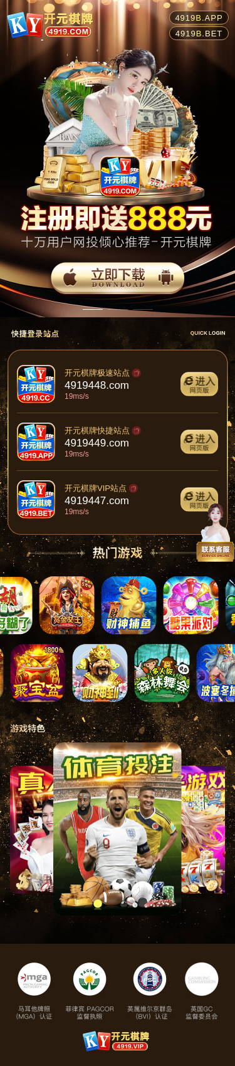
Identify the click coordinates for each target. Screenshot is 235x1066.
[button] (93, 309)
